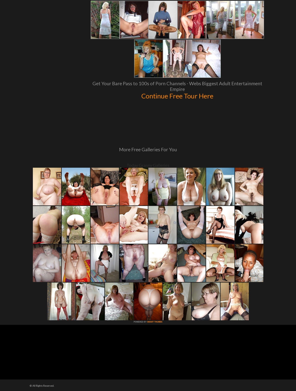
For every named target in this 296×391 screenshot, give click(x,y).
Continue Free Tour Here (177, 96)
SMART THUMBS (154, 322)
